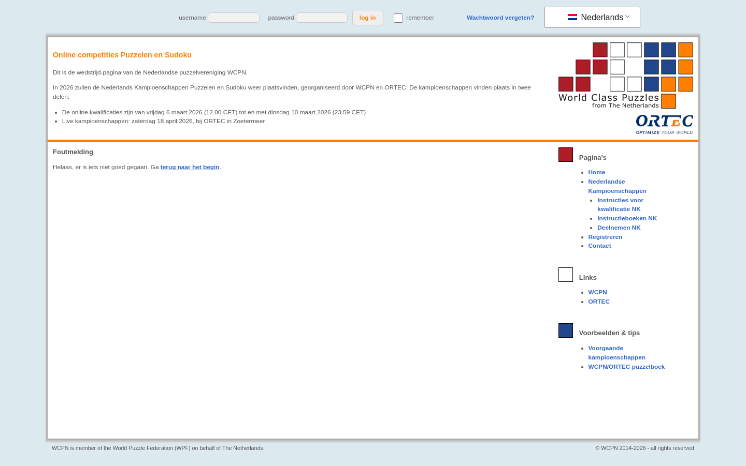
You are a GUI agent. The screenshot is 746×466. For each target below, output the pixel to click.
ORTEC (599, 301)
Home (597, 172)
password (281, 17)
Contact (600, 245)
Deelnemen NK (618, 227)
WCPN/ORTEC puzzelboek (627, 366)
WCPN (598, 292)
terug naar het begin (190, 167)
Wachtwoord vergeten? (500, 17)
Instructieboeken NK (627, 218)
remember (414, 17)
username (192, 17)
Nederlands (595, 17)
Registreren (606, 236)
